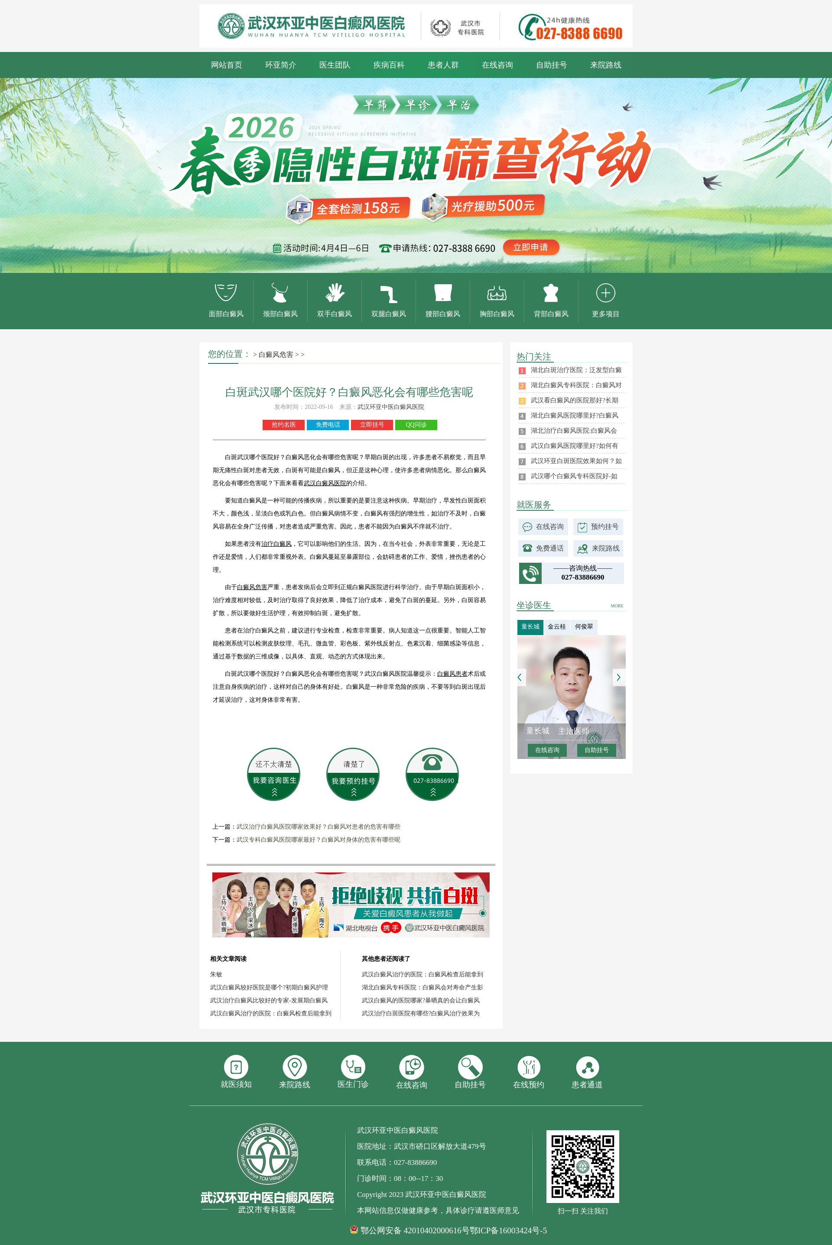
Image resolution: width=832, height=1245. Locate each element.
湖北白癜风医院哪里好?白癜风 (574, 415)
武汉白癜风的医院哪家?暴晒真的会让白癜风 (421, 1000)
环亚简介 (280, 65)
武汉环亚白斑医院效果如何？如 (576, 460)
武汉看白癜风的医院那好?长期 (574, 400)
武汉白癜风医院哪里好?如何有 (574, 445)
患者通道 (587, 1072)
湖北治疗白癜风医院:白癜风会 (574, 430)
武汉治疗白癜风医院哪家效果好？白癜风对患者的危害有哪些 (318, 827)
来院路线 (605, 65)
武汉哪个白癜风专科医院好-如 (574, 476)
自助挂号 (551, 65)
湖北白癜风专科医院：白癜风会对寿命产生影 (422, 987)
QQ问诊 (416, 424)
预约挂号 (605, 526)
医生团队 (335, 65)
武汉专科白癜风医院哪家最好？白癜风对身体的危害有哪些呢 (318, 839)
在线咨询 (497, 65)
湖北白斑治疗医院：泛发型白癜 (576, 369)
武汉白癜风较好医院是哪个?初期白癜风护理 (269, 987)
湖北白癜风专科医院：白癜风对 (576, 385)
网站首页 (226, 65)
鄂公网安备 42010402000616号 (415, 1230)
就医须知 (236, 1072)
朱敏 (216, 974)
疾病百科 (389, 65)
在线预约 (528, 1072)
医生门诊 (353, 1072)
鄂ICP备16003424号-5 (508, 1230)
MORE (617, 605)
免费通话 (550, 548)
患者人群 (443, 65)
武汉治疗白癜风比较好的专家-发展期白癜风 (269, 1000)
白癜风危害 (276, 354)
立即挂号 (372, 424)
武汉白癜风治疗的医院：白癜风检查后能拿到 (271, 1013)
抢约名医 (284, 424)
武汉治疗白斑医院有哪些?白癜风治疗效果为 (421, 1013)
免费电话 (328, 424)
